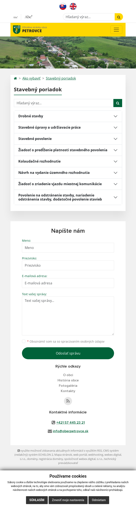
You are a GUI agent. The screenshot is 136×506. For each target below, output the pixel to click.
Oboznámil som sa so (65, 341)
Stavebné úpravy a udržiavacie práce (49, 127)
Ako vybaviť (31, 78)
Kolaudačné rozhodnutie (39, 161)
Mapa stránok (63, 455)
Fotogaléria (68, 385)
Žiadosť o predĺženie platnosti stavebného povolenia (62, 150)
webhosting (95, 455)
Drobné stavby (30, 116)
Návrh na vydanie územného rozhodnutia (54, 172)
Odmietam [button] (99, 500)
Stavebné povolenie (35, 138)
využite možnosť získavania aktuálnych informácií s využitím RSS (59, 450)
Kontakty (68, 391)
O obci (68, 375)
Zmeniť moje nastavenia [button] (68, 500)
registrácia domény (51, 459)
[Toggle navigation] (116, 29)
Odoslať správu (68, 353)
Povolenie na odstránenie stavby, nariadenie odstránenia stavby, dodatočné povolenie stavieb (60, 197)
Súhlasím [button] (36, 500)
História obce (68, 380)
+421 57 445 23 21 (70, 422)
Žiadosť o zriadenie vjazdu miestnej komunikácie (60, 184)
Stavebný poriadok (61, 78)
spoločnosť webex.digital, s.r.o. (83, 459)
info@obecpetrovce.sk (70, 431)
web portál (80, 455)
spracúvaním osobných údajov (82, 341)
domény (32, 459)
